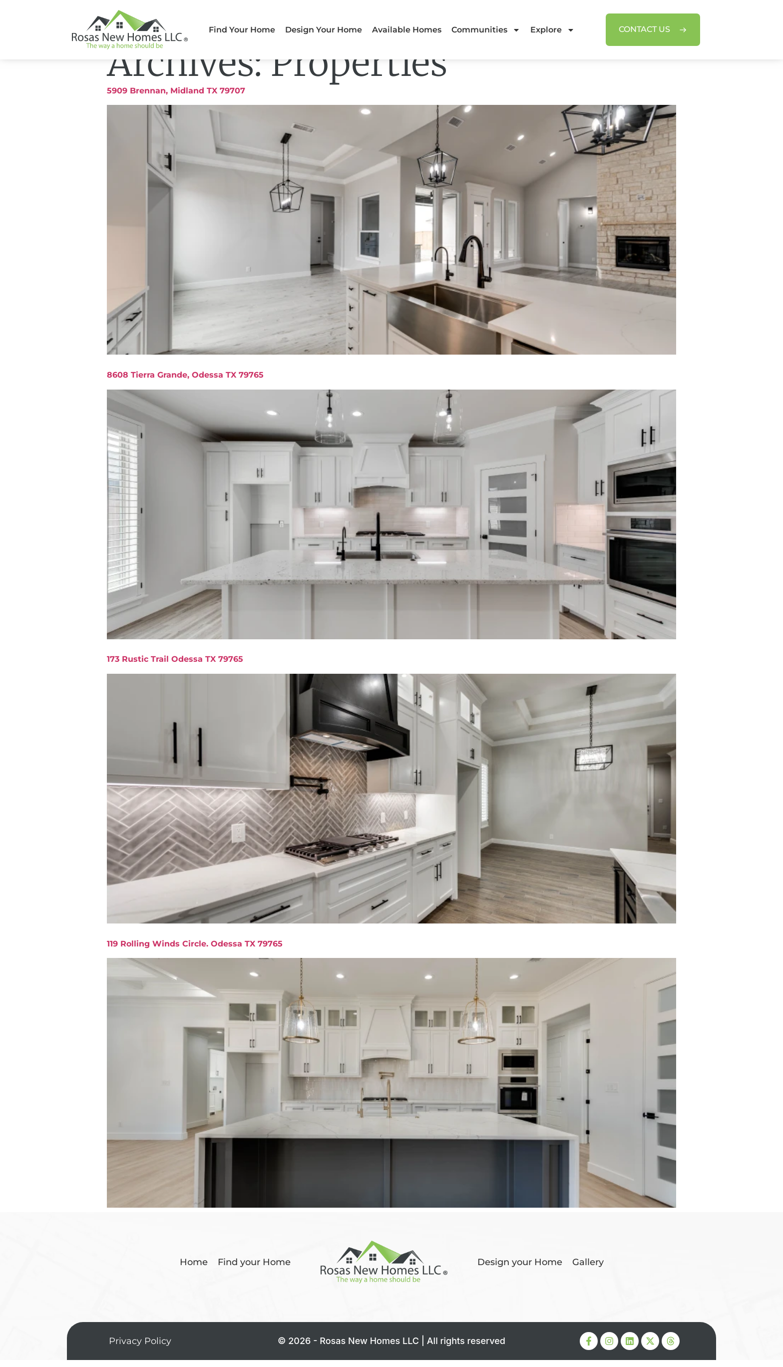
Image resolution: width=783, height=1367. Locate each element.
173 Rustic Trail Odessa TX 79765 (175, 666)
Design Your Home (323, 29)
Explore (552, 29)
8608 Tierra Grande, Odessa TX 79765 (185, 382)
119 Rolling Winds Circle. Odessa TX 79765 (195, 950)
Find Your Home (242, 29)
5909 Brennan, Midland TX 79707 (176, 97)
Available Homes (406, 29)
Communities (485, 29)
